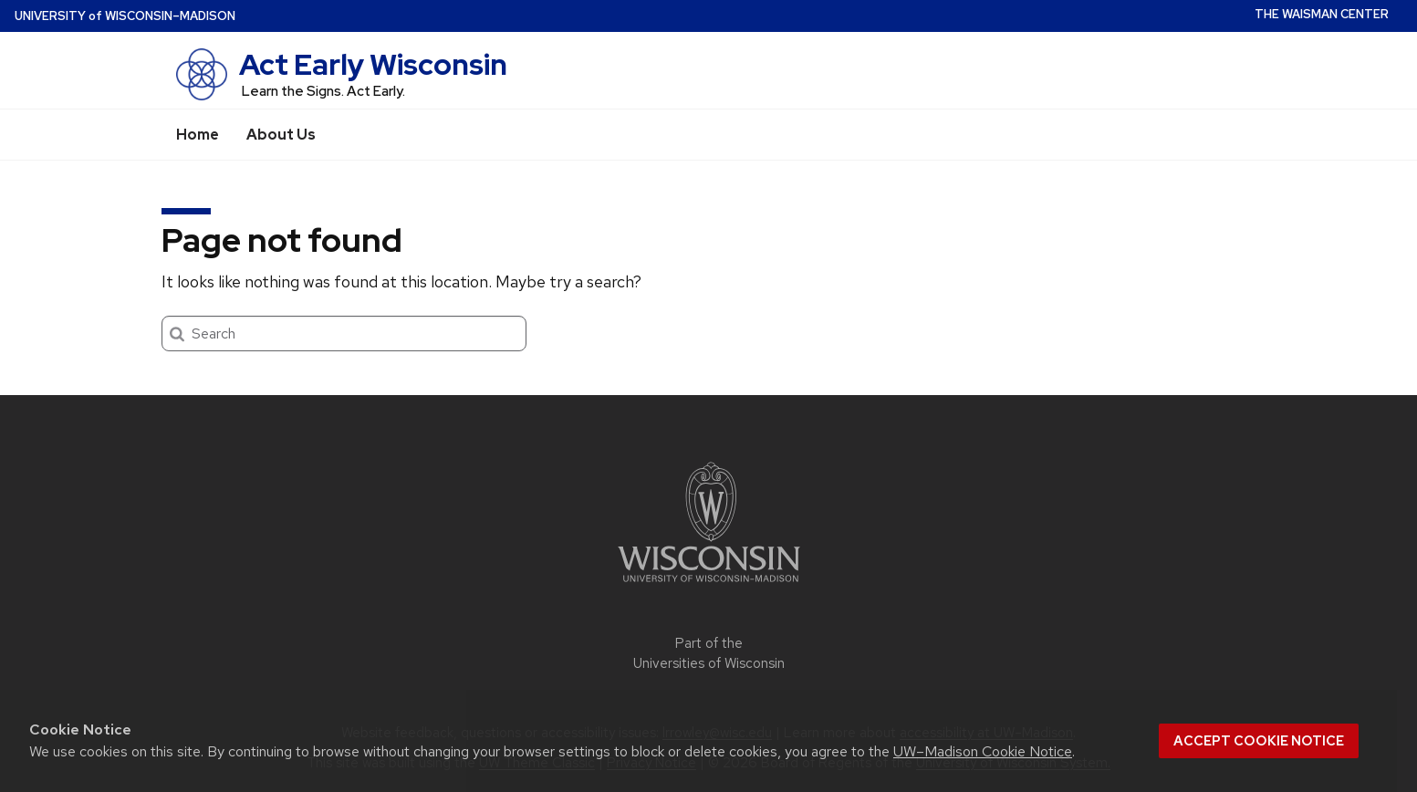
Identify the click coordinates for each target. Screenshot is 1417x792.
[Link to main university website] (709, 585)
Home (197, 134)
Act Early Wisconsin (373, 64)
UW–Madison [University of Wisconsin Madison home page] (125, 16)
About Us (281, 134)
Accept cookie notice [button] (1258, 741)
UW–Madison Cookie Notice (982, 751)
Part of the (709, 653)
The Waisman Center (1322, 14)
